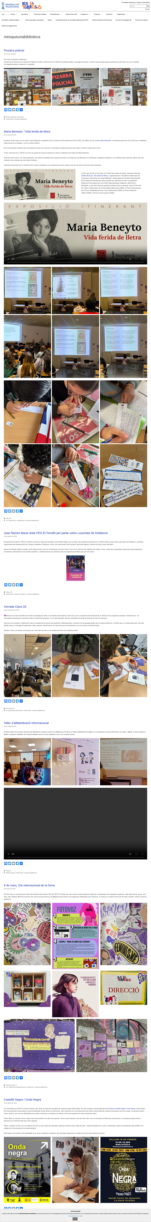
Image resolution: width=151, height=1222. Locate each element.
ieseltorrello (9, 119)
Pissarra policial (14, 50)
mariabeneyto (20, 520)
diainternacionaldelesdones (17, 1087)
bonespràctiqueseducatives (14, 710)
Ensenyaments (57, 14)
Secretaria (26, 14)
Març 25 (8, 518)
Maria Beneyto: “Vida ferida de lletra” (27, 131)
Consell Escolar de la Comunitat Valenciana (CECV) (72, 20)
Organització (123, 14)
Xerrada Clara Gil (15, 606)
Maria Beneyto (106, 140)
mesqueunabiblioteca (20, 119)
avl (7, 520)
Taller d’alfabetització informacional (26, 723)
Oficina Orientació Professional (102, 20)
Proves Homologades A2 (124, 20)
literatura (16, 594)
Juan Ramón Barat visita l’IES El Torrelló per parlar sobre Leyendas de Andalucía (56, 533)
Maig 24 (8, 870)
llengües (22, 594)
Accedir (147, 9)
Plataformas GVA (71, 14)
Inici (5, 14)
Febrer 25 (9, 592)
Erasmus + (109, 14)
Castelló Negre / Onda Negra (22, 1099)
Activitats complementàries (13, 20)
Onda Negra (130, 1109)
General (8, 1085)
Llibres (50, 20)
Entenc (75, 1219)
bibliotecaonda (10, 873)
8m (7, 1087)
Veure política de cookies (75, 1216)
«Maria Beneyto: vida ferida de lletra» (94, 176)
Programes (86, 14)
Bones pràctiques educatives (35, 20)
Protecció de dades (141, 20)
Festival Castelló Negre (117, 1109)
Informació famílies (40, 14)
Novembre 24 (10, 708)
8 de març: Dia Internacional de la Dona (29, 885)
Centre (15, 14)
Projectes (99, 14)
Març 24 (14, 1085)
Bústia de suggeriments (9, 26)
